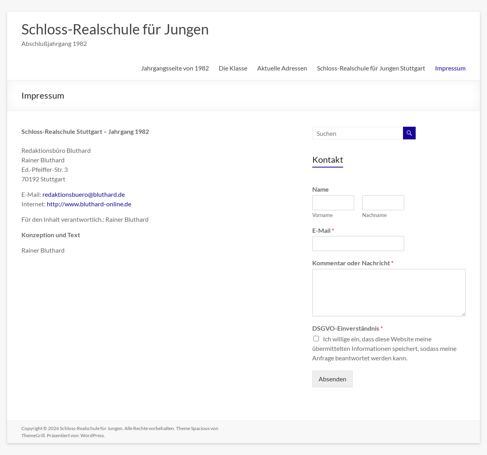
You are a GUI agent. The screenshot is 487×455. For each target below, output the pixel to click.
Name (320, 189)
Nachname (374, 215)
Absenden (332, 379)
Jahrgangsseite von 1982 (175, 68)
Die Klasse (233, 68)
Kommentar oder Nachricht (352, 263)
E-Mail (323, 230)
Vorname (322, 215)
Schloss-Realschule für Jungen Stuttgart (371, 68)
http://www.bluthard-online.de (89, 204)
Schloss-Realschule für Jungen (115, 29)
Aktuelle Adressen (282, 68)
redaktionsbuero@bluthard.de (83, 194)
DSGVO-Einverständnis (347, 328)
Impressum (450, 68)
